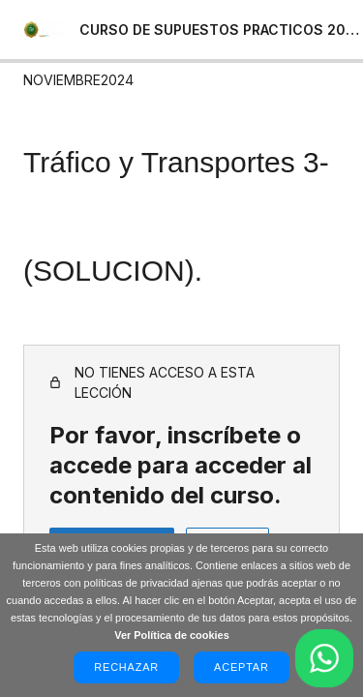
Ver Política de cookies (171, 635)
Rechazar (126, 667)
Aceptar (241, 667)
